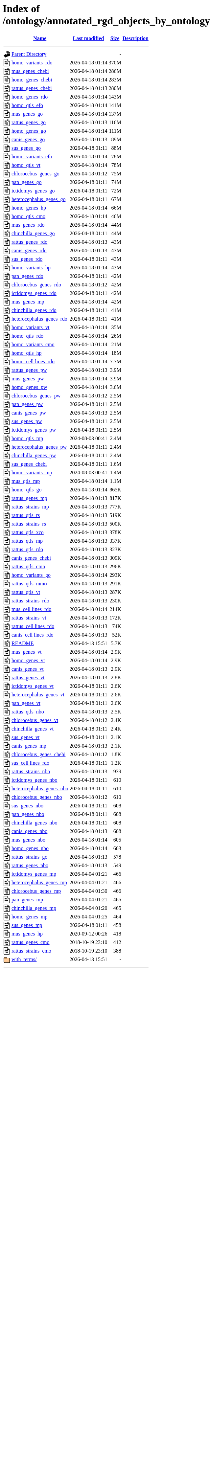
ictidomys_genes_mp (34, 874)
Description (136, 38)
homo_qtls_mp (27, 438)
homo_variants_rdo (32, 62)
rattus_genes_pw (29, 370)
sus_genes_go (26, 148)
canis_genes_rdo (29, 250)
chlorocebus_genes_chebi (38, 754)
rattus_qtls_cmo (28, 566)
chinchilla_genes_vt (33, 729)
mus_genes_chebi (30, 71)
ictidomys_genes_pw (34, 430)
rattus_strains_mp (30, 506)
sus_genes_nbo (27, 805)
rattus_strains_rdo (30, 600)
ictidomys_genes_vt (33, 686)
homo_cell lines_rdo (33, 361)
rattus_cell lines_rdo (33, 626)
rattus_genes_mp (29, 498)
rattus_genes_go (29, 122)
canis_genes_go (28, 139)
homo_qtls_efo (27, 105)
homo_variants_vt (31, 327)
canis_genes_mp (29, 746)
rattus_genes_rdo (29, 242)
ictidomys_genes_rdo (34, 293)
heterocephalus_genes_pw (39, 447)
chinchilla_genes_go (33, 233)
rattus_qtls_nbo (28, 711)
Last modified (88, 38)
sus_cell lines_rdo (30, 763)
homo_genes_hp (29, 208)
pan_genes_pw (27, 404)
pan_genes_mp (27, 899)
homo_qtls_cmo (28, 216)
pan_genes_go (27, 182)
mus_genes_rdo (28, 225)
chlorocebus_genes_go (35, 173)
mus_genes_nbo (28, 840)
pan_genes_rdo (27, 276)
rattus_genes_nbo (30, 865)
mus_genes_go (27, 114)
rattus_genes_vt (28, 677)
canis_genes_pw (29, 413)
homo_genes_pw (29, 387)
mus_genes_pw (28, 378)
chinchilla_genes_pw (34, 455)
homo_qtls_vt (26, 165)
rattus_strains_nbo (31, 771)
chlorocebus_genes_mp (36, 891)
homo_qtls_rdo (27, 336)
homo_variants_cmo (33, 344)
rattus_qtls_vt (26, 592)
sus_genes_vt (25, 737)
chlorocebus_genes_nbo (37, 797)
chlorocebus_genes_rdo (36, 284)
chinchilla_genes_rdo (34, 310)
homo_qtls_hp (27, 353)
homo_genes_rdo (30, 97)
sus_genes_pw (27, 421)
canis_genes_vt (28, 669)
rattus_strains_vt (29, 617)
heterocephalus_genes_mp (39, 882)
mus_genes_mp (28, 301)
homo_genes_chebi (32, 79)
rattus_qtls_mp (27, 541)
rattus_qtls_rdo (27, 549)
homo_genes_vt (28, 660)
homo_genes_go (29, 131)
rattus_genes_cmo (31, 942)
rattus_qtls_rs (26, 515)
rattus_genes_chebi (32, 88)
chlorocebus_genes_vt (35, 720)
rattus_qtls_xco (28, 532)
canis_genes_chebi (31, 558)
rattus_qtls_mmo (29, 583)
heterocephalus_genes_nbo (40, 788)
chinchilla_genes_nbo (35, 822)
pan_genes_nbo (28, 814)
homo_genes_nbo (30, 848)
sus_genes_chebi (29, 464)
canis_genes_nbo (29, 831)
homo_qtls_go (27, 489)
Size (115, 38)
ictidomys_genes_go (33, 190)
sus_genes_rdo (27, 259)
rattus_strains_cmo (31, 951)
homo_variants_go (31, 575)
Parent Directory (29, 54)
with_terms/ (24, 959)
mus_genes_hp (27, 933)
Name (39, 38)
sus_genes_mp (27, 925)
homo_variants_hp (31, 267)
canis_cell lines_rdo (33, 635)
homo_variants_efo (32, 156)
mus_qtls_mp (26, 481)
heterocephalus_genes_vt (38, 694)
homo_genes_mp (29, 916)
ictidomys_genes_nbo (35, 780)
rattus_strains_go (29, 857)
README (23, 643)
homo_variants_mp (32, 472)
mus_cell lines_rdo (31, 609)
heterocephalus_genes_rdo (39, 319)
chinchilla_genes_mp (34, 908)
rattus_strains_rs (29, 524)
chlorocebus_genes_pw (36, 395)
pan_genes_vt (26, 703)
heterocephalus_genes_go (38, 199)
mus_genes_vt (27, 652)
